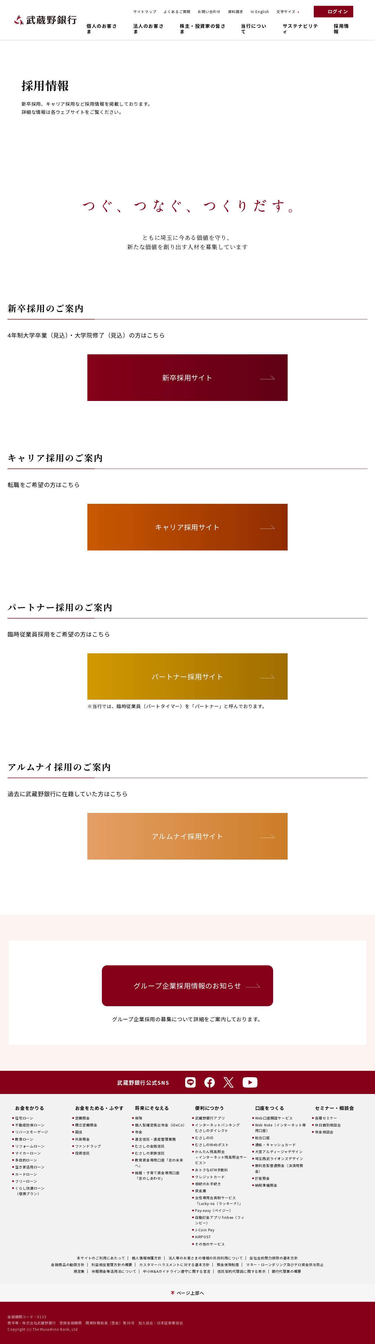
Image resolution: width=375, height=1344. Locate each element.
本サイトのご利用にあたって (101, 1257)
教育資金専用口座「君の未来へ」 (159, 1162)
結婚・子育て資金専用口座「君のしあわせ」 (157, 1175)
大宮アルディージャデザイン (279, 1151)
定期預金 (82, 1117)
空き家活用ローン (29, 1166)
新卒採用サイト (187, 377)
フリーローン (26, 1181)
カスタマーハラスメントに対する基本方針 (174, 1264)
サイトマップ (145, 12)
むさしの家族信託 (150, 1152)
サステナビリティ (300, 28)
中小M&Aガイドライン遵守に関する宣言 (176, 1271)
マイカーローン (28, 1152)
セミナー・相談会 (334, 1108)
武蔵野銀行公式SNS (143, 1082)
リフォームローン (29, 1146)
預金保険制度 (228, 1264)
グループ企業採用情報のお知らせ (187, 985)
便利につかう (209, 1108)
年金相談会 (324, 1131)
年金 (139, 1131)
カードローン (26, 1174)
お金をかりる (29, 1108)
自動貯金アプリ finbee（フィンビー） (220, 1220)
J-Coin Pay (204, 1229)
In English (260, 12)
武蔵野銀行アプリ (210, 1117)
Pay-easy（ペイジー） (214, 1210)
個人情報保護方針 (146, 1257)
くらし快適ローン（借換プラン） (29, 1191)
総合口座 (262, 1137)
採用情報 (341, 28)
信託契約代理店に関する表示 (241, 1271)
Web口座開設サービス (274, 1117)
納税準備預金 (266, 1185)
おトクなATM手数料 (211, 1169)
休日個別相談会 (328, 1124)
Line (190, 1082)
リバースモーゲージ (31, 1131)
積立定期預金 (86, 1124)
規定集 (79, 1271)
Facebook (209, 1082)
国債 (79, 1131)
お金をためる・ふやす (99, 1108)
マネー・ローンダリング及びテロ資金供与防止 (285, 1264)
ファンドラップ (88, 1146)
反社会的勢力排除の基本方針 (274, 1257)
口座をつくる (269, 1108)
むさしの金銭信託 (150, 1146)
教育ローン (24, 1139)
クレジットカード (210, 1176)
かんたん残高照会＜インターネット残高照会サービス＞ (221, 1157)
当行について (253, 28)
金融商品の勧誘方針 (67, 1264)
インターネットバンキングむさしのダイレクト (217, 1127)
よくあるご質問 (177, 12)
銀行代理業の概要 (286, 1271)
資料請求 (236, 12)
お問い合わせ (209, 12)
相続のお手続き (208, 1183)
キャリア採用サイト (187, 527)
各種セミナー (326, 1117)
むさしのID (204, 1137)
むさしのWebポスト (212, 1144)
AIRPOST (203, 1236)
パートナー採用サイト (187, 676)
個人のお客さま (101, 28)
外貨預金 (82, 1139)
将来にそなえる (152, 1108)
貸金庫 (200, 1190)
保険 (139, 1117)
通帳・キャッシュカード (275, 1144)
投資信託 (82, 1152)
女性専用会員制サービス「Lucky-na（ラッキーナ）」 (219, 1200)
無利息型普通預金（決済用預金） (279, 1168)
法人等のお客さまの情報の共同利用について (206, 1257)
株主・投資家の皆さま (203, 28)
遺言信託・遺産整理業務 (155, 1139)
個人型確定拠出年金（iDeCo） (161, 1124)
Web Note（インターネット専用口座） (280, 1127)
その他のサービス (210, 1243)
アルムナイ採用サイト (187, 836)
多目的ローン (26, 1159)
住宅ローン (24, 1117)
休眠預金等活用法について (114, 1271)
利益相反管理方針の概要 (111, 1264)
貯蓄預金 (262, 1178)
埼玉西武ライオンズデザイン (279, 1158)
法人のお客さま (148, 28)
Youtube (250, 1082)
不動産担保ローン (29, 1124)
